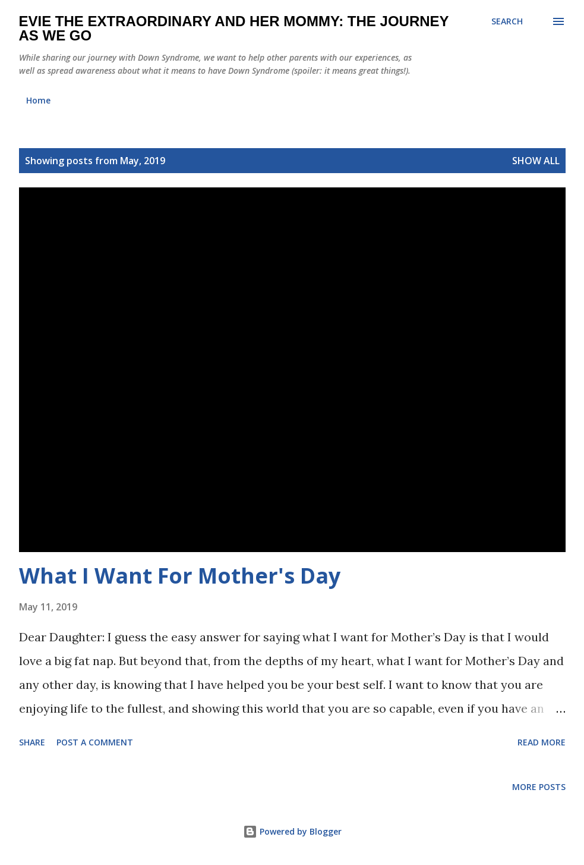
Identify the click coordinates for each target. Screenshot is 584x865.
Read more (541, 742)
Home (38, 100)
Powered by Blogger (292, 831)
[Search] (507, 21)
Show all (536, 160)
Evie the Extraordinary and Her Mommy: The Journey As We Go (234, 28)
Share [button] (32, 742)
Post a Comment (94, 742)
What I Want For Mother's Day (179, 575)
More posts (539, 786)
